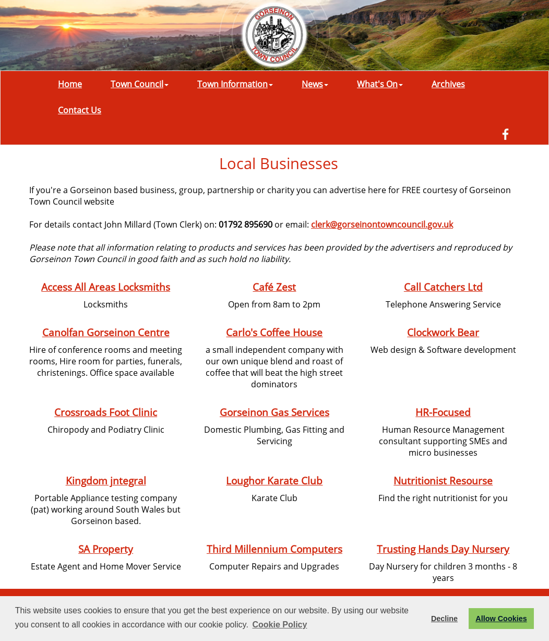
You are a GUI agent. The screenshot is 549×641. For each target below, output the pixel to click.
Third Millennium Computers (274, 548)
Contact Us (79, 110)
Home (70, 84)
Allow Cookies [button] (501, 618)
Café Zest (274, 286)
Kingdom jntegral (106, 480)
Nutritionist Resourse (443, 480)
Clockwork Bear (443, 332)
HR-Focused (443, 412)
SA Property (105, 548)
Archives (448, 84)
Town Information (235, 84)
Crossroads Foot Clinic (105, 412)
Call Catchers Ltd (443, 286)
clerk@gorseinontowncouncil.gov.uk (382, 224)
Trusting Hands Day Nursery (443, 548)
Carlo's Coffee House (274, 332)
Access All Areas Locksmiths (105, 286)
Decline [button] (444, 618)
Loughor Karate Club (274, 480)
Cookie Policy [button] (279, 624)
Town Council (140, 84)
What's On (380, 84)
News (315, 84)
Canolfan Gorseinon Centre (106, 332)
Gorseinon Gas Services (274, 412)
